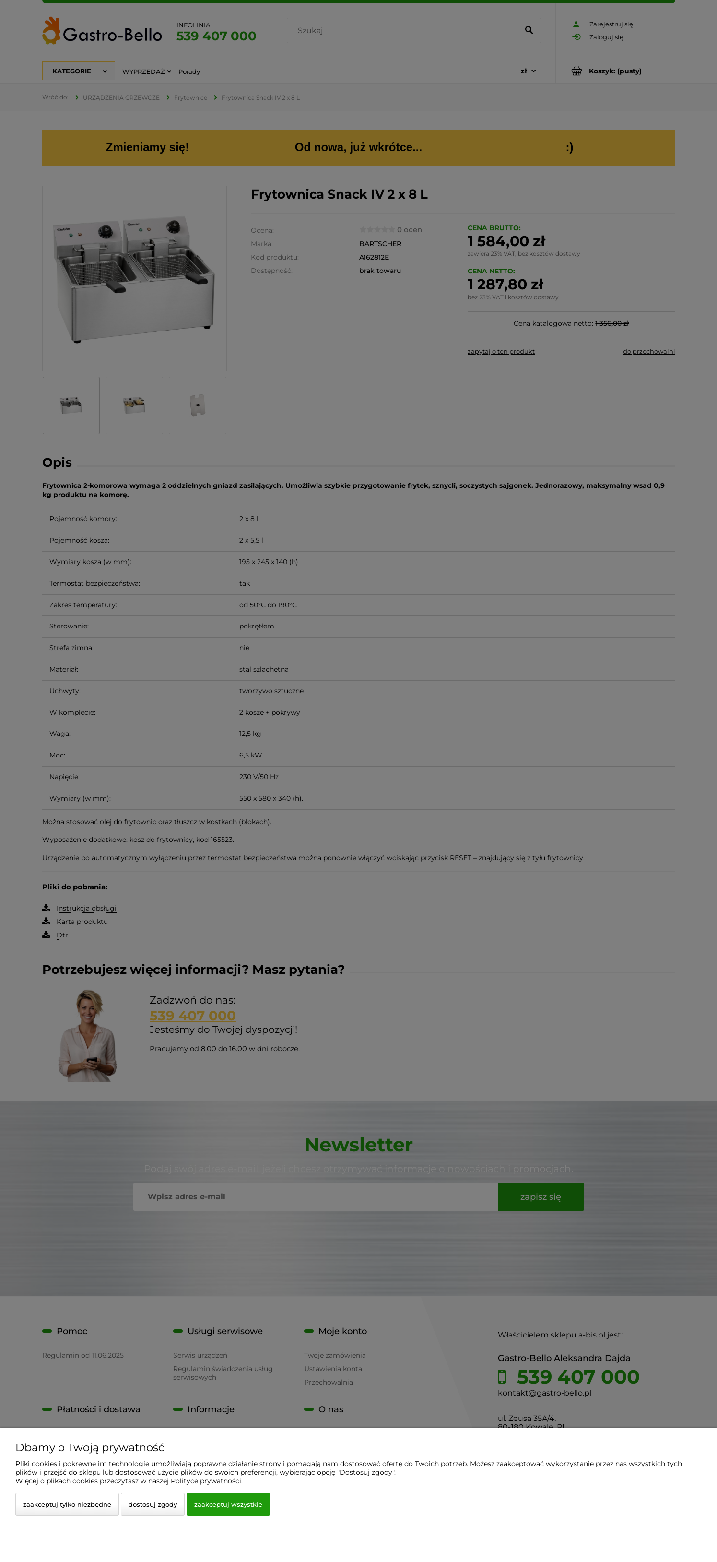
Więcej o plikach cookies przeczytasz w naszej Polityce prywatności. (129, 1481)
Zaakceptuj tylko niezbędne (67, 1504)
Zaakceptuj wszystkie (228, 1504)
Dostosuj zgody (153, 1504)
